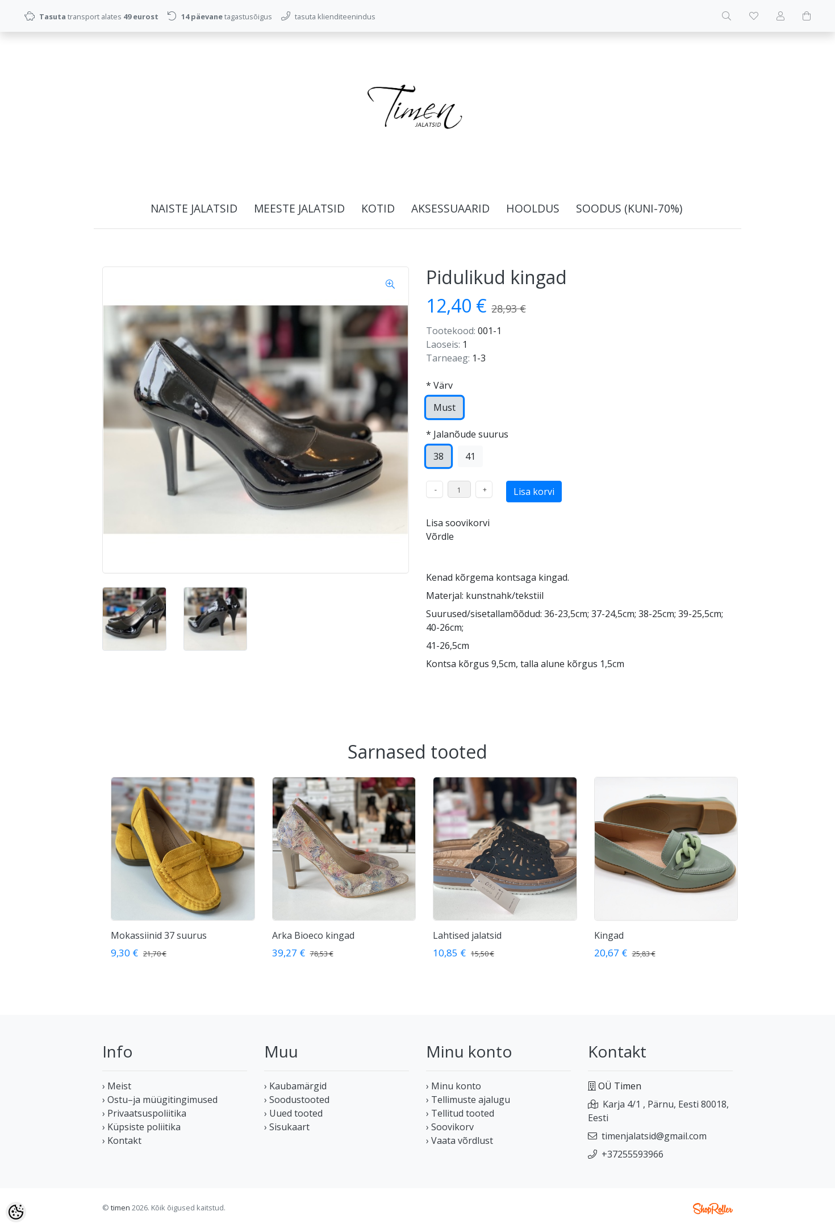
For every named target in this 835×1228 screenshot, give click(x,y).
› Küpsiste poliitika (141, 1127)
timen (120, 1207)
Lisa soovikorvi (458, 523)
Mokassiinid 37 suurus (159, 935)
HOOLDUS (533, 208)
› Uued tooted (293, 1113)
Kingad (609, 935)
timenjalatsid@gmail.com (654, 1136)
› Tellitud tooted (460, 1113)
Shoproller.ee (713, 1208)
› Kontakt (121, 1140)
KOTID (378, 208)
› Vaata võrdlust (459, 1140)
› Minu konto (453, 1086)
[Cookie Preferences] (16, 1212)
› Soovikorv (450, 1127)
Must (444, 407)
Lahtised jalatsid (467, 935)
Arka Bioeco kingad (313, 935)
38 (438, 456)
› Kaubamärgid (295, 1086)
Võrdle (440, 536)
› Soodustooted (296, 1099)
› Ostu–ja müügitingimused (160, 1099)
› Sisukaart (287, 1127)
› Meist (116, 1086)
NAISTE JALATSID (194, 208)
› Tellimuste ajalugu (468, 1099)
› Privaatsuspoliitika (144, 1113)
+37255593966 (632, 1154)
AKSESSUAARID (450, 208)
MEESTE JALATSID (299, 208)
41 (470, 456)
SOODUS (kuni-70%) (629, 208)
